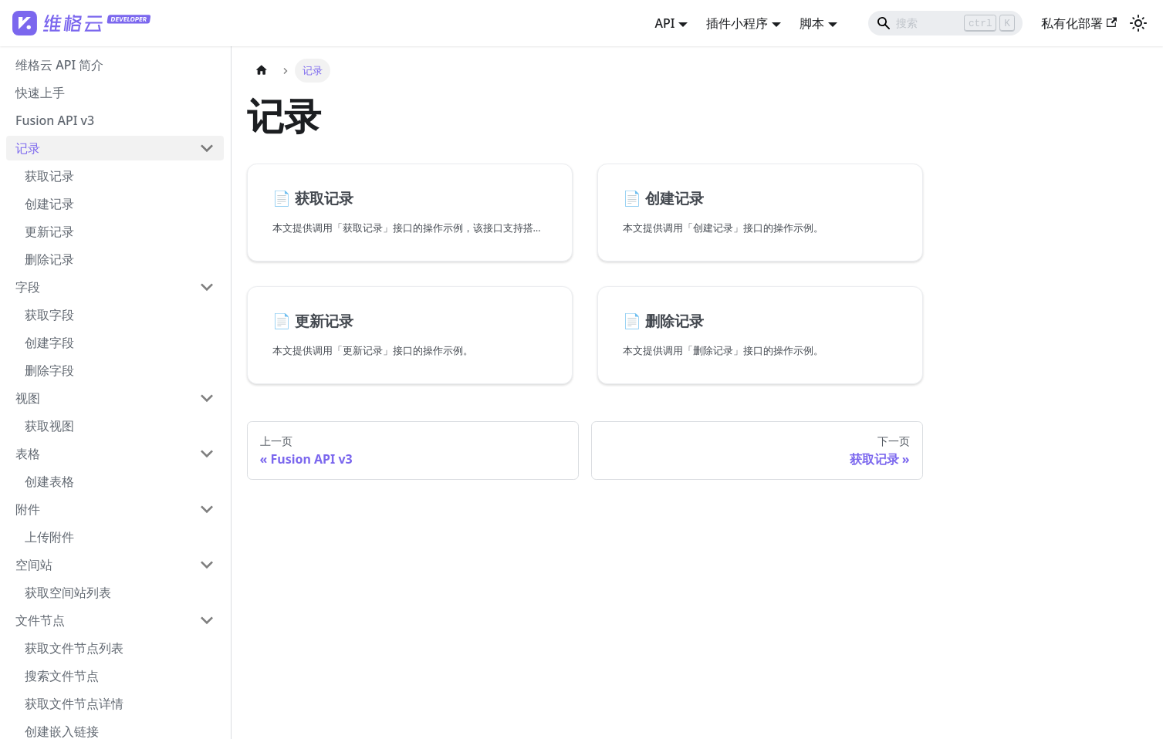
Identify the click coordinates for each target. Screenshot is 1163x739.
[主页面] (261, 71)
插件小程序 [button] (737, 23)
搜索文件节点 (62, 675)
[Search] (945, 23)
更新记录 (49, 231)
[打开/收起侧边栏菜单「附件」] (207, 509)
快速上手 (40, 92)
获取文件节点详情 (74, 703)
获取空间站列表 (68, 592)
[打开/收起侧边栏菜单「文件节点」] (207, 620)
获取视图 (49, 425)
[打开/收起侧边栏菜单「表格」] (207, 453)
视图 (27, 398)
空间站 (33, 564)
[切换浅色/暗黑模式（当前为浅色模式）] (1138, 23)
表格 (27, 453)
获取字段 (49, 314)
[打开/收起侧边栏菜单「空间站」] (207, 564)
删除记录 (49, 259)
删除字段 (49, 370)
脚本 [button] (812, 23)
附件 (27, 509)
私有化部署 (1079, 23)
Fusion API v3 (54, 120)
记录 (27, 148)
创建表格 (49, 481)
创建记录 (49, 203)
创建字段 (49, 342)
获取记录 (49, 175)
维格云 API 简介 (59, 64)
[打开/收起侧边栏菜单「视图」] (207, 398)
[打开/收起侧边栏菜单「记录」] (207, 148)
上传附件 (49, 536)
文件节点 (40, 620)
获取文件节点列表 (74, 647)
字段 (27, 286)
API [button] (664, 23)
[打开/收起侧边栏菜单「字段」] (207, 287)
